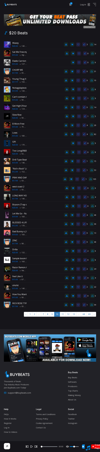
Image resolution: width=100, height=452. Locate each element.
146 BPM (24, 162)
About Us (72, 399)
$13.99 (15, 91)
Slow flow (16, 114)
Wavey (15, 43)
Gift (14, 141)
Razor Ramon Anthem (23, 267)
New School (26, 270)
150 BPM (24, 82)
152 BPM (24, 171)
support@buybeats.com (17, 392)
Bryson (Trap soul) (21, 204)
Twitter (71, 418)
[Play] (31, 446)
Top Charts (73, 390)
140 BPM (24, 46)
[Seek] (49, 446)
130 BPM (24, 91)
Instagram (72, 423)
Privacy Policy (42, 418)
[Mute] (67, 446)
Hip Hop (24, 55)
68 (84, 314)
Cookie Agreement (44, 423)
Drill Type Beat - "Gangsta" (25, 159)
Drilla (15, 249)
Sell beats (72, 382)
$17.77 (15, 82)
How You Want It (20, 294)
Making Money (74, 395)
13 (74, 314)
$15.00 (15, 55)
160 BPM (24, 216)
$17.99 (15, 73)
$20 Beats (18, 33)
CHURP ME (17, 69)
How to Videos (10, 432)
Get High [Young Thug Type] (26, 105)
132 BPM (24, 252)
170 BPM (24, 145)
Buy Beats (72, 377)
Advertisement (89, 27)
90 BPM (24, 100)
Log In (6, 427)
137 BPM (24, 64)
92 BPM (24, 153)
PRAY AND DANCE (21, 177)
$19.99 (15, 162)
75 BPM (24, 127)
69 (89, 314)
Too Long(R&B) (19, 150)
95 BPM (24, 73)
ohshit (15, 285)
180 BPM (24, 136)
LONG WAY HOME (21, 195)
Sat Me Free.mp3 (20, 51)
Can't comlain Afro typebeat (25, 96)
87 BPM (24, 279)
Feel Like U (17, 276)
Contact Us (41, 427)
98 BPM (24, 243)
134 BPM (24, 109)
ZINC (14, 240)
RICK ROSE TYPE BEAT (23, 303)
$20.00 (15, 46)
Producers (72, 386)
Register (8, 423)
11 (62, 314)
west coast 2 (18, 186)
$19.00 (15, 234)
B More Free (18, 123)
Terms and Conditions (46, 414)
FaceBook (72, 414)
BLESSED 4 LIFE (19, 222)
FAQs (6, 414)
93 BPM (24, 180)
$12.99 (15, 171)
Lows (14, 132)
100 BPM (24, 234)
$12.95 (15, 225)
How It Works (10, 418)
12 (68, 314)
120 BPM (24, 207)
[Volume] (74, 446)
